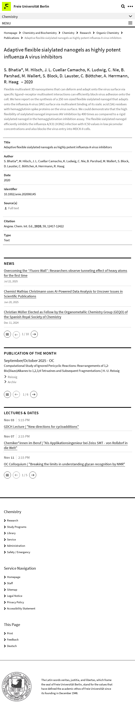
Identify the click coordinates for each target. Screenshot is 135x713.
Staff (10, 583)
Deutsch (12, 646)
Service (11, 539)
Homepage (10, 33)
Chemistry (68, 33)
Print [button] (10, 633)
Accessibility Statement (21, 608)
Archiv (12, 382)
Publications (11, 38)
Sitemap (12, 589)
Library (11, 533)
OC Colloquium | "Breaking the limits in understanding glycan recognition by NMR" (64, 464)
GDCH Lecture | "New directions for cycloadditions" (41, 426)
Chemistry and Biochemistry (40, 33)
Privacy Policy (15, 602)
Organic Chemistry (107, 33)
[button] (7, 334)
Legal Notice (14, 596)
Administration (16, 545)
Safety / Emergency (18, 552)
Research (85, 33)
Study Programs (16, 527)
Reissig (12, 377)
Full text (13, 208)
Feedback (13, 639)
